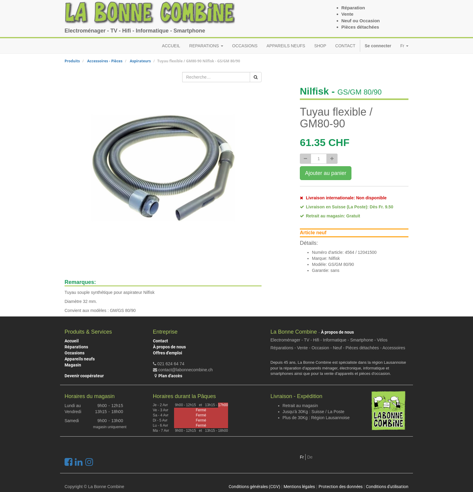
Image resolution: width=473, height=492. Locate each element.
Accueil (72, 340)
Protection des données (341, 486)
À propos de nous (169, 346)
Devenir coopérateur (84, 375)
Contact (160, 340)
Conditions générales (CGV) (254, 486)
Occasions (74, 352)
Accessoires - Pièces (104, 61)
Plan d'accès (170, 375)
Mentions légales (299, 486)
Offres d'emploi (167, 352)
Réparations (76, 346)
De (310, 457)
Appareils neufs (80, 359)
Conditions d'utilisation (387, 486)
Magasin (73, 365)
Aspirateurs (140, 61)
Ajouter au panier (325, 173)
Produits (72, 61)
